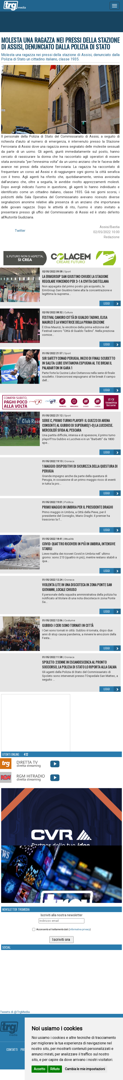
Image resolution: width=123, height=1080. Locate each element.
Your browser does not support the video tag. (35, 723)
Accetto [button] (39, 1069)
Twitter (20, 231)
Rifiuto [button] (55, 1069)
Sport (67, 271)
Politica (68, 502)
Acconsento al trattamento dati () (63, 929)
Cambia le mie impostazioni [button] (85, 1069)
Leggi (112, 303)
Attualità (69, 538)
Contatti (12, 1049)
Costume (69, 620)
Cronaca (69, 461)
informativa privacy (80, 929)
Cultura (68, 312)
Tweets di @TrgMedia (15, 1012)
